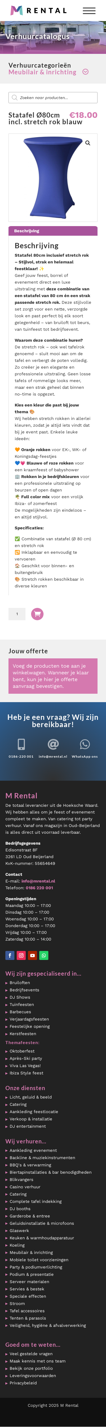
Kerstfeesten (23, 1033)
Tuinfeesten (22, 1004)
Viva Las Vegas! (25, 1065)
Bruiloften (20, 982)
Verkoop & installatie (31, 1119)
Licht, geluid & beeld (31, 1097)
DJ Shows (20, 997)
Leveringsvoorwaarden (33, 1375)
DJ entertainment (28, 1126)
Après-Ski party (26, 1058)
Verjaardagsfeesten (29, 1019)
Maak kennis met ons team (38, 1361)
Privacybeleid (23, 1382)
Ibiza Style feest (26, 1073)
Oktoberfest (22, 1051)
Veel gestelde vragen (31, 1353)
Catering (18, 1104)
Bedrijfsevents (24, 989)
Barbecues (20, 1011)
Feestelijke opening (30, 1026)
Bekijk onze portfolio (31, 1368)
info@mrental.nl (53, 756)
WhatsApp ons (85, 756)
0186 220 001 (39, 887)
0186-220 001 (21, 756)
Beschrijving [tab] (26, 230)
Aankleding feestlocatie (34, 1111)
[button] (88, 143)
